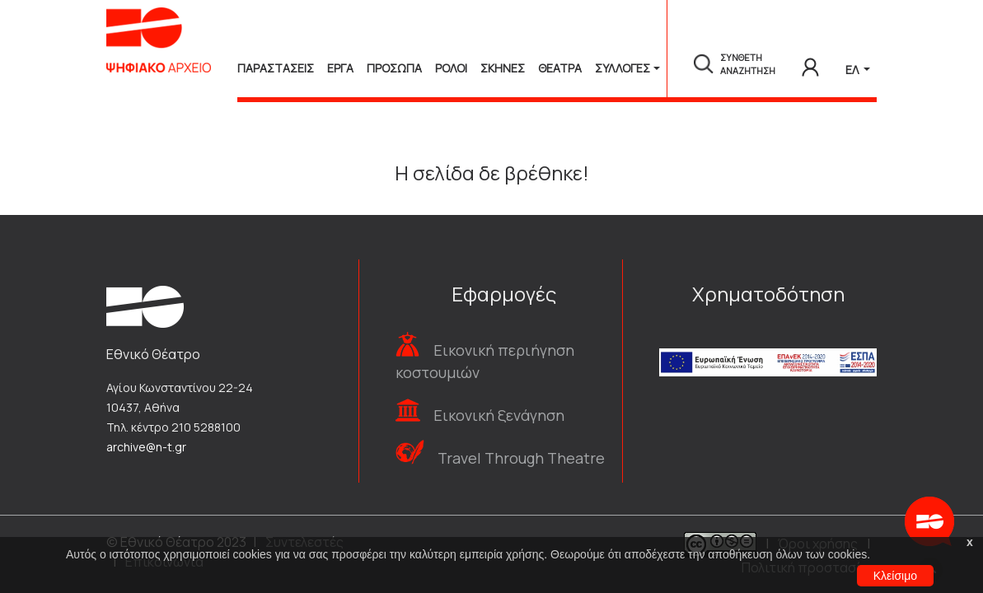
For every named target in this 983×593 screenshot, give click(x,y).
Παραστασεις (275, 68)
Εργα (340, 68)
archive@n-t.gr (146, 447)
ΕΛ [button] (853, 69)
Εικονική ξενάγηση (498, 415)
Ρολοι (451, 68)
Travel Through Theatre (521, 458)
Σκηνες (502, 68)
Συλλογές (622, 68)
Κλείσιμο (895, 575)
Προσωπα (394, 68)
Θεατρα (560, 68)
